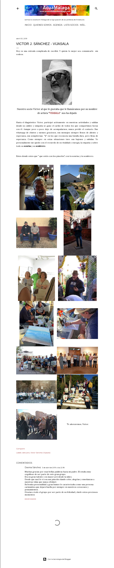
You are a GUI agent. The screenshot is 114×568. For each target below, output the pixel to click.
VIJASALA (54, 113)
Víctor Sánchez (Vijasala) (40, 453)
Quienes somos (42, 25)
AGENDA (57, 25)
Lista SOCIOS (71, 25)
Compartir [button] (20, 449)
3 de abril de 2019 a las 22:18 (53, 467)
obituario (26, 453)
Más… (83, 25)
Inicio (28, 25)
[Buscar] (96, 8)
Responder (30, 499)
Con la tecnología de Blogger (57, 559)
